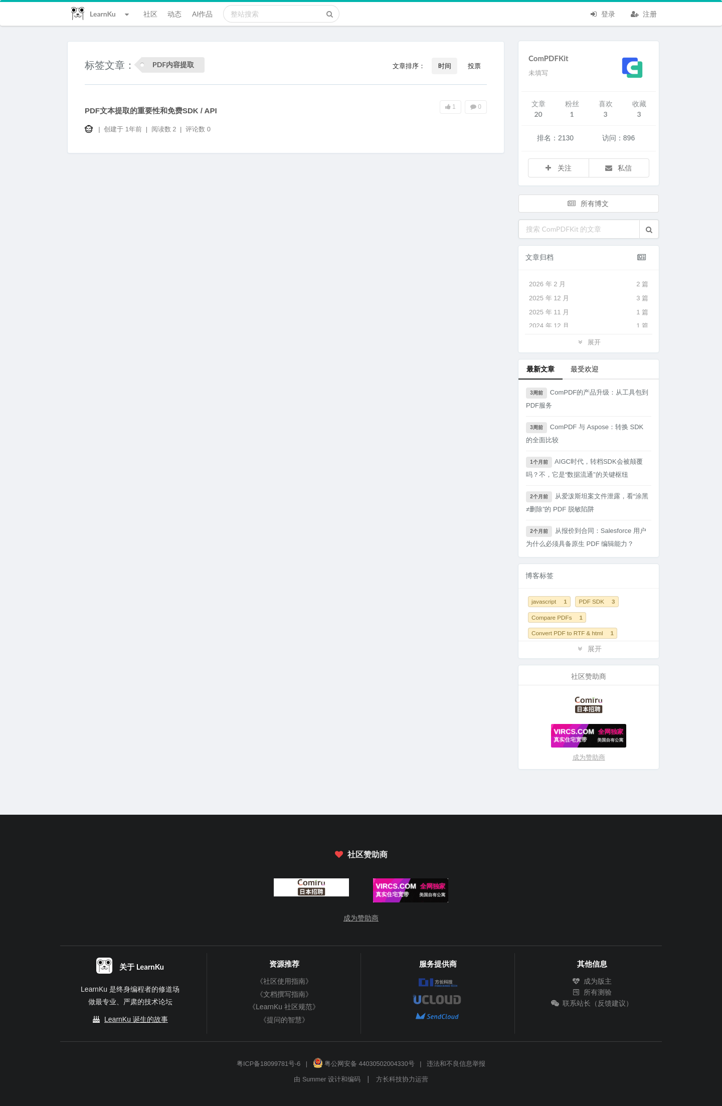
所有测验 (592, 992)
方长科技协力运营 (402, 1079)
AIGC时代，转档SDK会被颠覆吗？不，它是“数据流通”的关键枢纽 (584, 467)
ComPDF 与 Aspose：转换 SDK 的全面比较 (584, 433)
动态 (174, 14)
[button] (649, 229)
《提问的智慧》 (284, 1020)
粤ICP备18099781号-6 (268, 1063)
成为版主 (592, 981)
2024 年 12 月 (588, 325)
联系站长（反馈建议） (592, 1003)
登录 (602, 13)
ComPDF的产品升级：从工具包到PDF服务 (587, 398)
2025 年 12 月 (588, 298)
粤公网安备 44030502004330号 (364, 1063)
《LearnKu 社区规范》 (284, 1007)
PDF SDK (597, 601)
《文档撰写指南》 (284, 994)
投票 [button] (474, 66)
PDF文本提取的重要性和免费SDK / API (151, 110)
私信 (618, 167)
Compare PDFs (557, 617)
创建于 (123, 129)
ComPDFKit (548, 58)
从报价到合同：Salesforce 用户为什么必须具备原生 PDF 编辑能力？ (586, 536)
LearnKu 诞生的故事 (136, 1019)
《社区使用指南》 (284, 981)
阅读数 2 (164, 129)
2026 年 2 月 (588, 284)
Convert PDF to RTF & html (572, 633)
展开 (589, 341)
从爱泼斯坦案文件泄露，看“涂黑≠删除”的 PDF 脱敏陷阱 (587, 502)
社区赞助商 (361, 854)
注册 (644, 13)
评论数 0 (198, 129)
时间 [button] (444, 66)
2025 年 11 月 (588, 312)
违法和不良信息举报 (456, 1063)
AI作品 (202, 14)
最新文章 (540, 368)
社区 (150, 14)
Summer (314, 1079)
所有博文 (587, 203)
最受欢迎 (585, 368)
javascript (549, 601)
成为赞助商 (589, 757)
